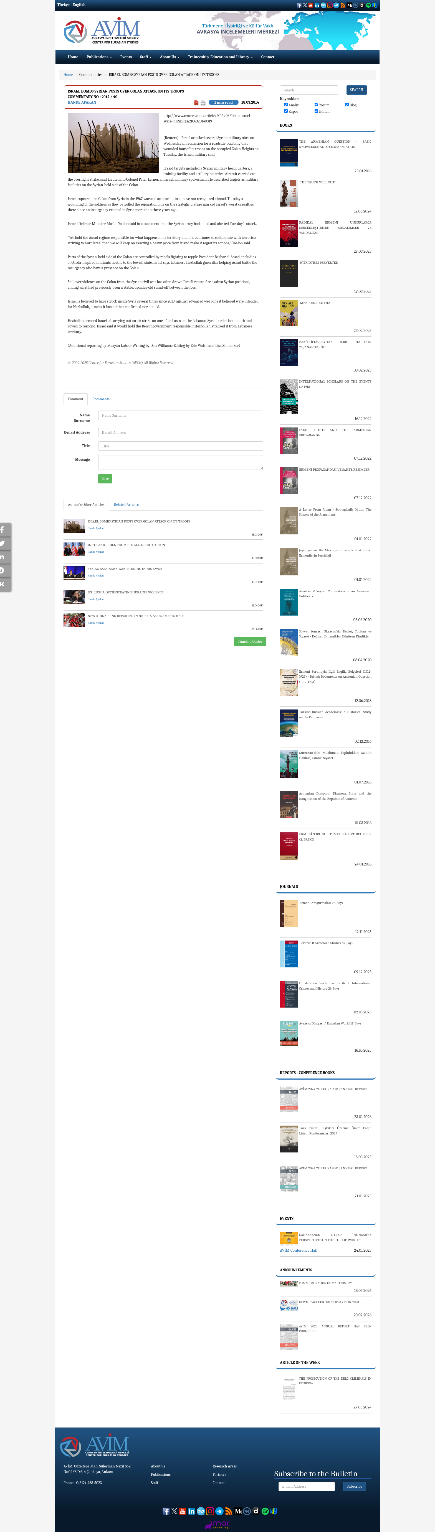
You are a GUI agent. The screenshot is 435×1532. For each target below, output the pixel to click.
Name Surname (82, 418)
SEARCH (356, 90)
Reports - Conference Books (307, 1072)
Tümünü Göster (250, 641)
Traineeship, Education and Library (220, 57)
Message (82, 459)
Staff (146, 57)
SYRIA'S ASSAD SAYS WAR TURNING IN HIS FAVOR (125, 569)
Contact (267, 57)
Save (105, 478)
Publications (99, 57)
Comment (75, 399)
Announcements (296, 1270)
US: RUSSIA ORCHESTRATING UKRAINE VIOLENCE (126, 592)
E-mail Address (77, 432)
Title (86, 446)
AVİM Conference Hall (298, 1250)
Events (126, 57)
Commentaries (90, 74)
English (79, 4)
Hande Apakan (82, 102)
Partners (219, 1474)
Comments (101, 399)
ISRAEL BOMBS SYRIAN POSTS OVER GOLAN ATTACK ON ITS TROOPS (164, 74)
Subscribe (354, 1486)
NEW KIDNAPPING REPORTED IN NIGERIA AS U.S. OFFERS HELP (136, 616)
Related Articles (126, 504)
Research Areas (225, 1466)
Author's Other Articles (86, 504)
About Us (169, 57)
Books (286, 125)
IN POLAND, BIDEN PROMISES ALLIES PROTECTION (126, 545)
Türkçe (63, 4)
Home (73, 57)
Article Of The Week (300, 1362)
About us (158, 1466)
